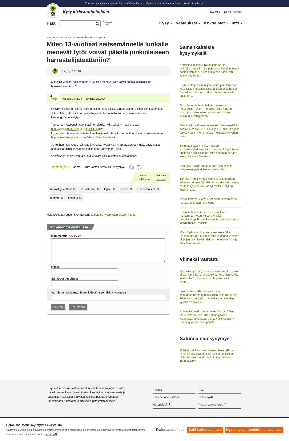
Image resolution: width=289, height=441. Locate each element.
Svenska (215, 11)
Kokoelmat (214, 23)
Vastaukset (186, 23)
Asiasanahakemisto (83, 37)
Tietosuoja (204, 397)
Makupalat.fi (160, 404)
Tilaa (201, 389)
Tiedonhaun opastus (210, 404)
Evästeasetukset (169, 429)
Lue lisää (50, 434)
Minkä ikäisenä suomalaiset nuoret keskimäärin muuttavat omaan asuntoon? (208, 200)
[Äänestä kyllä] (131, 166)
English (227, 11)
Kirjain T (100, 37)
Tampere (161, 179)
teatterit (54, 197)
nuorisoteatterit (146, 189)
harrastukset (87, 189)
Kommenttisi (59, 235)
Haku (52, 23)
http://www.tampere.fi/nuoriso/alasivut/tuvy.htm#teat (82, 137)
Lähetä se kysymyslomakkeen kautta (113, 214)
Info (235, 23)
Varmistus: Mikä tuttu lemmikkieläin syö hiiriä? (82, 292)
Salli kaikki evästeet (204, 429)
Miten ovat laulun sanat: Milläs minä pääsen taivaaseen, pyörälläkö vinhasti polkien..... (206, 167)
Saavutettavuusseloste (166, 397)
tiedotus (73, 197)
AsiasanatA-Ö (107, 23)
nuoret (124, 189)
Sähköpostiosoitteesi (65, 278)
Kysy (164, 23)
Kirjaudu (237, 11)
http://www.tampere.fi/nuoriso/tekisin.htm (76, 128)
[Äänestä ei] (138, 167)
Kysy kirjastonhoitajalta (59, 37)
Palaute (157, 389)
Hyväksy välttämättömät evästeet (254, 429)
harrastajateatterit (61, 189)
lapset (107, 189)
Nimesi (55, 266)
